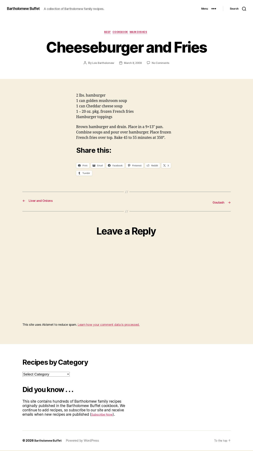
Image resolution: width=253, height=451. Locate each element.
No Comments (162, 64)
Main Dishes (141, 32)
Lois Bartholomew (102, 64)
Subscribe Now (104, 415)
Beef (105, 32)
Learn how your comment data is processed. (109, 325)
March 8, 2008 (133, 64)
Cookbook (121, 32)
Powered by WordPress (85, 441)
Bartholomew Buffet (26, 9)
